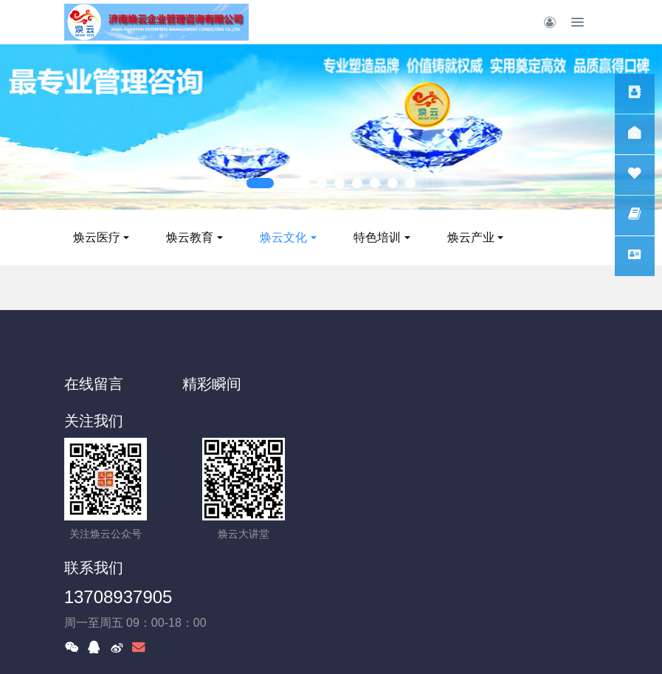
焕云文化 (326, 237)
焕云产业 (513, 237)
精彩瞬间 (231, 384)
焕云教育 (232, 237)
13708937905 (395, 454)
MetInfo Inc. (419, 642)
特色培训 (420, 237)
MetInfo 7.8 (300, 642)
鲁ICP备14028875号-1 (330, 605)
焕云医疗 (139, 237)
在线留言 (93, 384)
